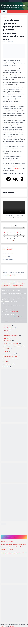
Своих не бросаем (8, 364)
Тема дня (5, 17)
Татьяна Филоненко (11, 275)
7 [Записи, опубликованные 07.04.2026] (7, 232)
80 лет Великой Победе (9, 328)
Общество (6, 351)
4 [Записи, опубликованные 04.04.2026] (20, 230)
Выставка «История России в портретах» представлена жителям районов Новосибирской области (13, 552)
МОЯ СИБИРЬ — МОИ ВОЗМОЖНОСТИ (13, 346)
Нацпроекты (6, 348)
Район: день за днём (9, 359)
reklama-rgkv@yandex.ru (18, 316)
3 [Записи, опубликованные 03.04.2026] (17, 230)
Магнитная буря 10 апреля (7, 549)
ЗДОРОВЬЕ (6, 338)
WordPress (2, 626)
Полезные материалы (9, 354)
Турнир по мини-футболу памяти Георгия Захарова (12, 547)
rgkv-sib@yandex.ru (15, 311)
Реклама (6, 361)
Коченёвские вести (13, 5)
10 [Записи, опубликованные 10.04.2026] (17, 232)
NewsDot (11, 626)
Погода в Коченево (7, 249)
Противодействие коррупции (10, 356)
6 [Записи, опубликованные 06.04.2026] (4, 232)
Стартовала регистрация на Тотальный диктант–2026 (13, 544)
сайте (11, 160)
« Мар (13, 241)
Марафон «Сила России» (7, 541)
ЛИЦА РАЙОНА (7, 341)
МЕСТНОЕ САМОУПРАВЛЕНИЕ (11, 343)
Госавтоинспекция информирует (11, 335)
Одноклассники (17, 168)
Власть (5, 333)
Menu (4, 11)
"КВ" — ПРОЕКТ (7, 325)
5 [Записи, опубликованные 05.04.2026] (23, 230)
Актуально (6, 330)
